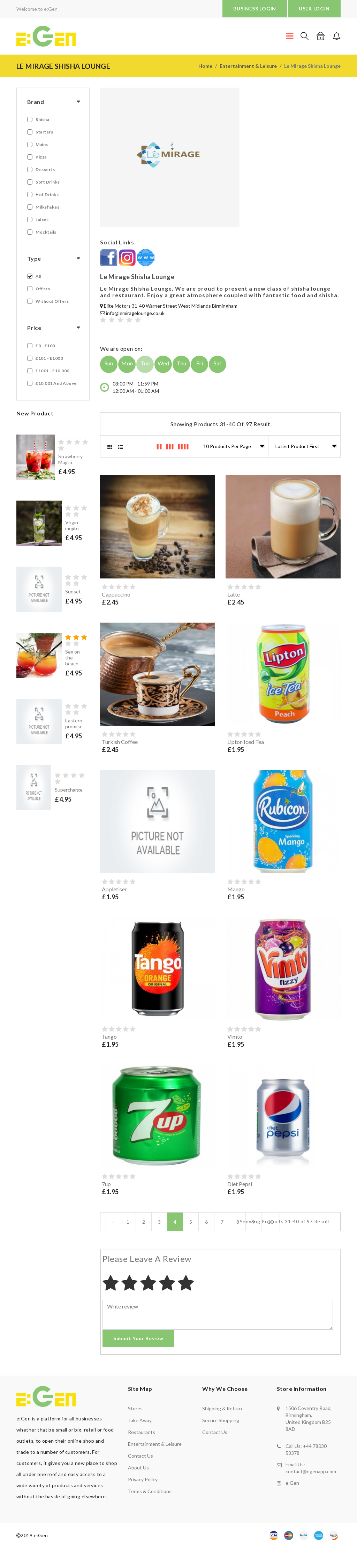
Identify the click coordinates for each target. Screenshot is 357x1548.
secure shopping (220, 1420)
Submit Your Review (138, 1338)
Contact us (140, 1456)
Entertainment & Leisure (248, 66)
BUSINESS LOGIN (254, 8)
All (38, 276)
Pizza (41, 157)
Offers (43, 288)
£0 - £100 (45, 345)
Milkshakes (47, 207)
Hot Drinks (47, 194)
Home (205, 66)
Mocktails (46, 232)
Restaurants (141, 1432)
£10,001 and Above (56, 383)
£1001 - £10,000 (52, 370)
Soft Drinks (48, 182)
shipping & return (222, 1408)
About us (138, 1467)
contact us (214, 1432)
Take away (140, 1420)
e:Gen (292, 1483)
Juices (42, 219)
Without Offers (52, 301)
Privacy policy (143, 1479)
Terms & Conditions (150, 1491)
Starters (44, 132)
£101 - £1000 (49, 358)
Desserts (45, 169)
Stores (135, 1408)
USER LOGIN (314, 8)
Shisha (42, 119)
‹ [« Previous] (113, 1222)
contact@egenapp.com (311, 1471)
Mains (42, 144)
